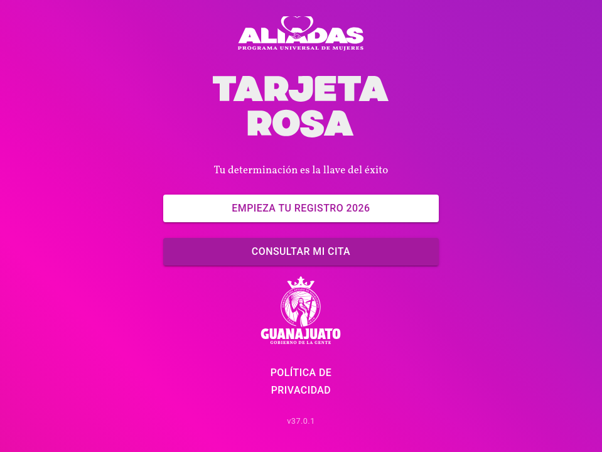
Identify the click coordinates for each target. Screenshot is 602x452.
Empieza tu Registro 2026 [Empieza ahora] (300, 208)
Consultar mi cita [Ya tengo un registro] (300, 252)
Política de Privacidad (301, 381)
